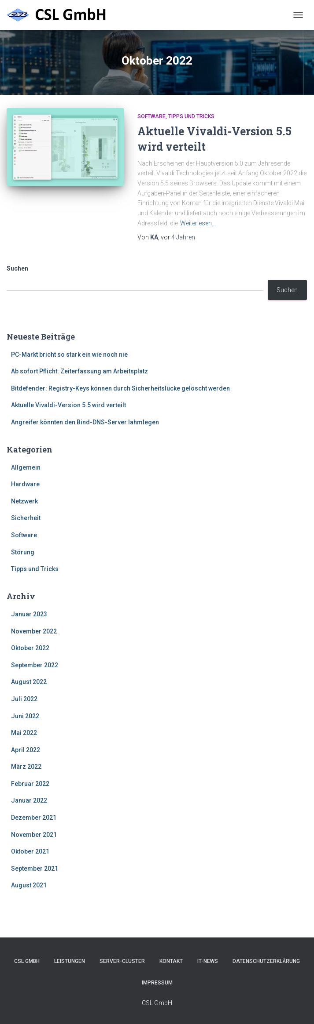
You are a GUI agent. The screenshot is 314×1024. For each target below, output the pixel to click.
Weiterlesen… (198, 223)
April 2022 (25, 749)
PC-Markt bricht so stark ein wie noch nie (69, 354)
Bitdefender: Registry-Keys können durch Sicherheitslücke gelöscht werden (120, 388)
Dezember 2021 (33, 817)
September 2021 (34, 868)
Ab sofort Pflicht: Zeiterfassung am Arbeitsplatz (79, 371)
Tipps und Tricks (191, 116)
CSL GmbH (27, 961)
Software (151, 116)
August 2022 (29, 681)
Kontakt (171, 961)
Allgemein (26, 467)
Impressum (157, 983)
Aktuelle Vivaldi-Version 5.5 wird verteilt (68, 405)
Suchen (17, 268)
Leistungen (69, 961)
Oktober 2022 (30, 647)
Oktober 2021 (30, 851)
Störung (22, 552)
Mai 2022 (24, 732)
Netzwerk (24, 501)
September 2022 (34, 665)
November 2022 (34, 631)
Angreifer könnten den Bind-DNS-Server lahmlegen (85, 422)
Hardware (25, 484)
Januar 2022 (29, 800)
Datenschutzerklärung (266, 961)
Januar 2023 (29, 614)
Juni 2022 (25, 716)
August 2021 (29, 885)
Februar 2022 (30, 783)
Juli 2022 (24, 698)
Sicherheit (26, 517)
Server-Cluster (122, 961)
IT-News (207, 961)
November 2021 (34, 834)
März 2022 (26, 766)
